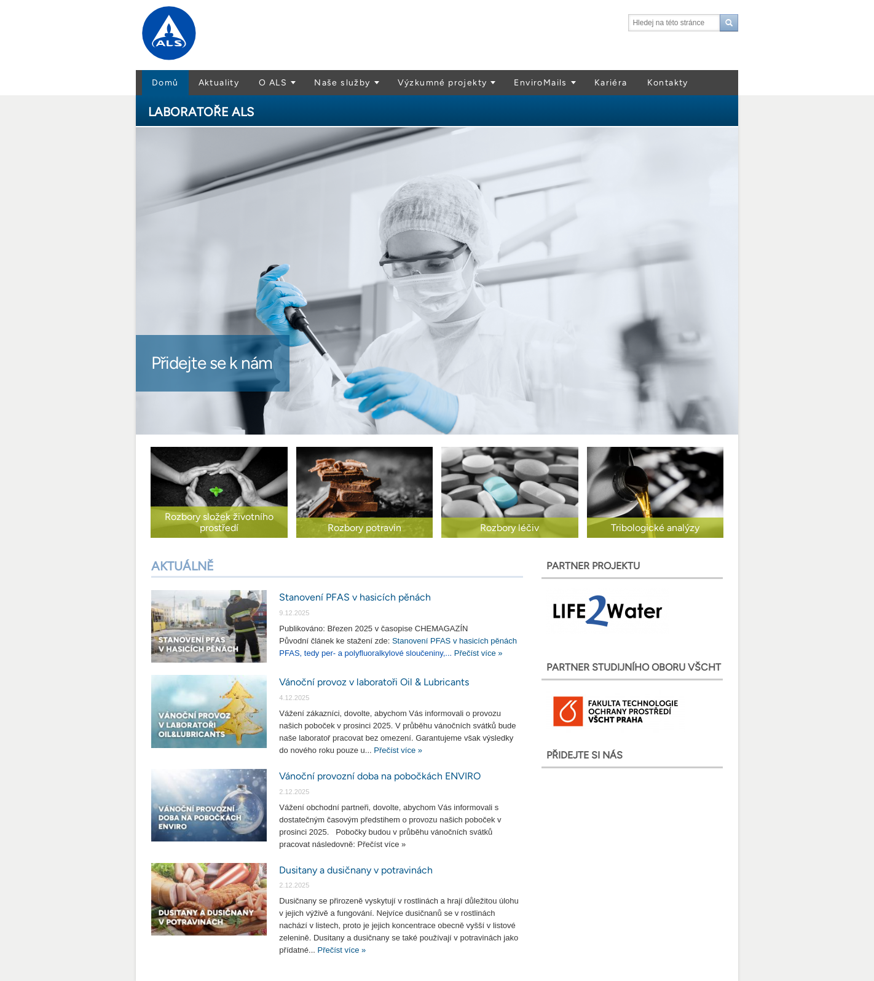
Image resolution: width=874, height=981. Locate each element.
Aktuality (219, 82)
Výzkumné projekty (442, 82)
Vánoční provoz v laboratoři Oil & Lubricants (374, 682)
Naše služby (342, 82)
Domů (165, 82)
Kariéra (611, 82)
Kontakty (667, 82)
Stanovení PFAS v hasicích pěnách (355, 597)
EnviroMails (540, 82)
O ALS (273, 82)
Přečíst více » (478, 653)
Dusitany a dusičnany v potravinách (356, 870)
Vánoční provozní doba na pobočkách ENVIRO (380, 776)
